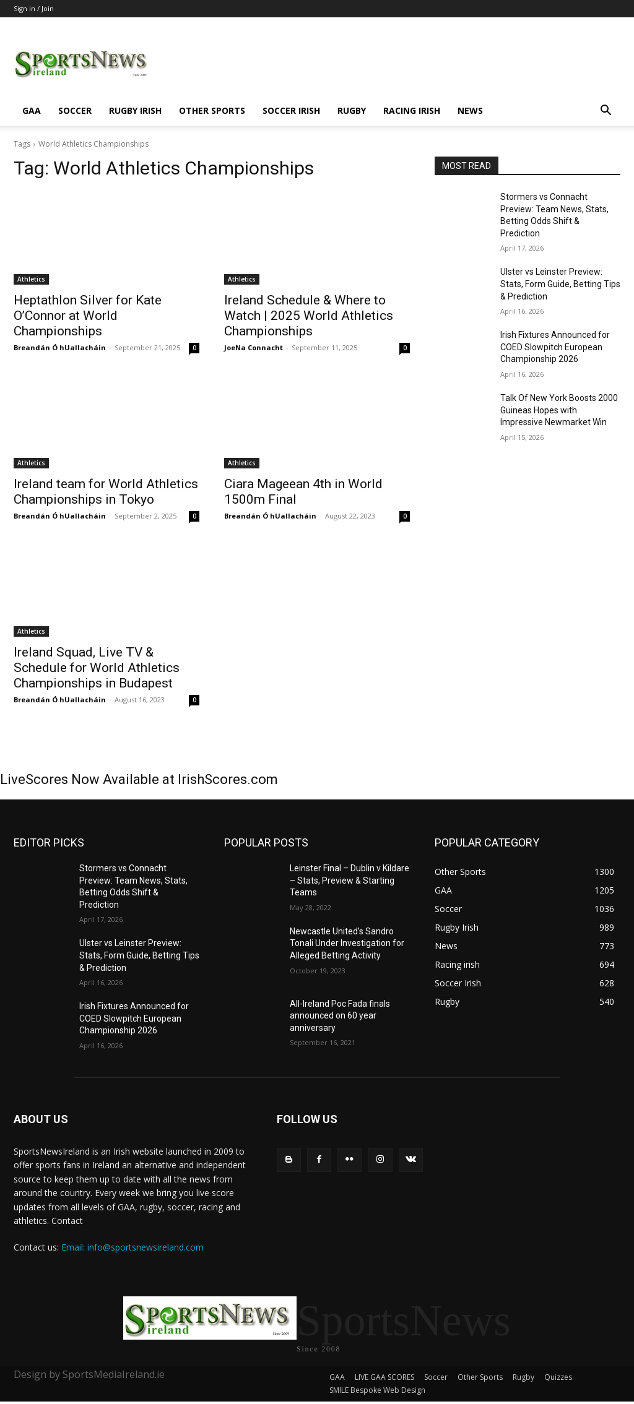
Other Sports (212, 110)
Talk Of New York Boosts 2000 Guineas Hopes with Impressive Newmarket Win (559, 410)
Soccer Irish (291, 110)
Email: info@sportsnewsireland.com (132, 1247)
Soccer (75, 110)
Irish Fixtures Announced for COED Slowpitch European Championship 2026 (555, 347)
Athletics (31, 279)
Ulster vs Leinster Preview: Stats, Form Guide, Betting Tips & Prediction (560, 284)
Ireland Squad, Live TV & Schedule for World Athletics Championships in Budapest (97, 668)
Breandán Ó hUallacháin (60, 347)
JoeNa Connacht (253, 347)
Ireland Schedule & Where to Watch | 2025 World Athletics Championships (308, 315)
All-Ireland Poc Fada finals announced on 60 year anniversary (340, 1016)
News (470, 110)
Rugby (351, 110)
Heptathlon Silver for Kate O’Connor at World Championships (88, 315)
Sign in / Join (34, 8)
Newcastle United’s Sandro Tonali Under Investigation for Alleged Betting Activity (347, 943)
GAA (31, 110)
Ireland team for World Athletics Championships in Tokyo (106, 491)
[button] (605, 112)
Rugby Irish (135, 110)
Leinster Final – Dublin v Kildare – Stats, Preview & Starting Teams (349, 880)
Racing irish (411, 110)
